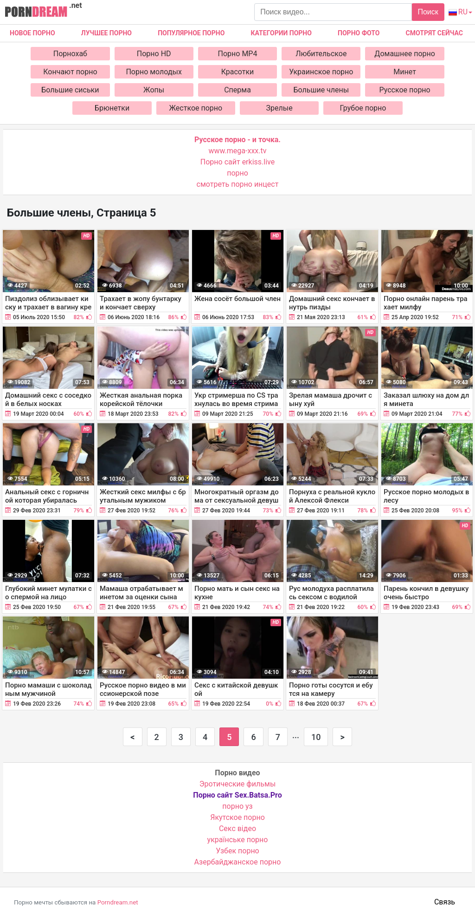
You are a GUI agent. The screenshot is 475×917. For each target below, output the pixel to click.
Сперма (237, 89)
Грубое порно (363, 108)
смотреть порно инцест (238, 184)
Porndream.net (117, 902)
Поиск (427, 12)
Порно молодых (154, 71)
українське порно (237, 839)
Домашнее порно (404, 53)
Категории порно (281, 33)
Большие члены (321, 89)
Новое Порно (32, 33)
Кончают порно (70, 71)
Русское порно (404, 89)
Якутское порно (237, 817)
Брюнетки (112, 108)
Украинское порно (321, 71)
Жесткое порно (196, 108)
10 (316, 737)
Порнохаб (70, 53)
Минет (404, 71)
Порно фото (358, 33)
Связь (444, 901)
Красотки (237, 71)
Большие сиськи (70, 89)
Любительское (321, 53)
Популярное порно (191, 33)
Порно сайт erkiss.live (237, 161)
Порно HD (154, 53)
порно (237, 173)
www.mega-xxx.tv (238, 150)
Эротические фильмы (237, 783)
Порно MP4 (237, 53)
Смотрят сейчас (434, 33)
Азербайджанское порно (237, 862)
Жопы (153, 89)
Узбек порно (237, 850)
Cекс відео (237, 828)
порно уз (237, 806)
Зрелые (279, 108)
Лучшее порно (106, 33)
